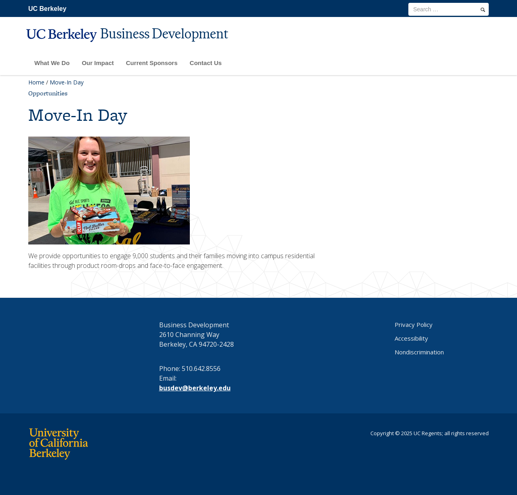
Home (36, 82)
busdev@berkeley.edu (195, 387)
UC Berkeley (47, 8)
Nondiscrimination (419, 352)
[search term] (448, 9)
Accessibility (411, 338)
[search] (483, 10)
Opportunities (47, 93)
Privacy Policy (414, 324)
